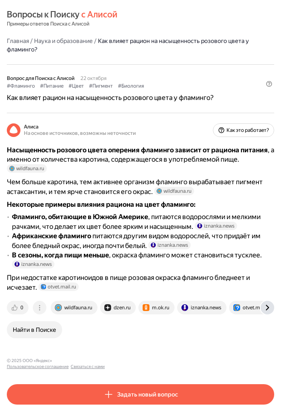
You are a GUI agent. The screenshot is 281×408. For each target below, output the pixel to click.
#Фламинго (21, 86)
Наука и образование (63, 40)
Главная (18, 40)
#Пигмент (101, 86)
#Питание (51, 86)
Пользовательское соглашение (87, 360)
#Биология (131, 86)
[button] (269, 84)
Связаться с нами (137, 360)
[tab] (18, 307)
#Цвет (76, 86)
